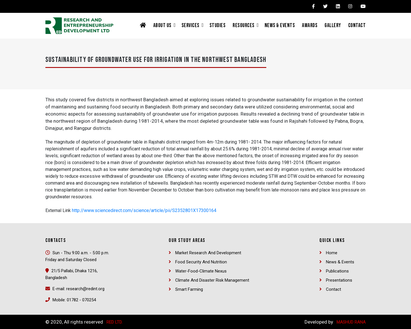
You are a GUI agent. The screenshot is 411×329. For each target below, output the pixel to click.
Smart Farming (189, 289)
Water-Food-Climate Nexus (201, 271)
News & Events (280, 25)
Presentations (339, 280)
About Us (162, 25)
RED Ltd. (114, 322)
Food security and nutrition (201, 262)
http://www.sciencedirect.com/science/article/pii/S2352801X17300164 (144, 210)
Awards (309, 25)
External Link (58, 210)
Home (331, 252)
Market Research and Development (208, 252)
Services (191, 25)
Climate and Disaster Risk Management (212, 280)
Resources (244, 25)
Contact (357, 25)
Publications (337, 271)
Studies (217, 25)
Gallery (333, 25)
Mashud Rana (351, 322)
